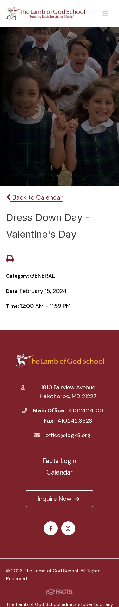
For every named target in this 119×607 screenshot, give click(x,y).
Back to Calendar (34, 197)
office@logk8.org (68, 435)
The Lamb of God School (59, 361)
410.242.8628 (74, 420)
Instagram (68, 528)
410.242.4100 (86, 410)
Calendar (59, 472)
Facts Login (59, 461)
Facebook (50, 528)
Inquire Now (59, 498)
